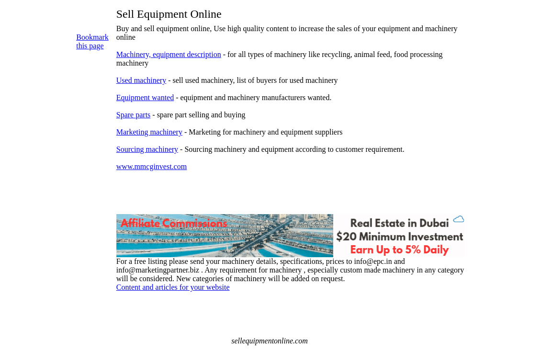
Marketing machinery (149, 132)
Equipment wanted (145, 97)
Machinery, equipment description (168, 54)
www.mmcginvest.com (151, 166)
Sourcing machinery (147, 149)
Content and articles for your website (173, 287)
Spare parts (133, 115)
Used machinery (141, 80)
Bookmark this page (92, 41)
